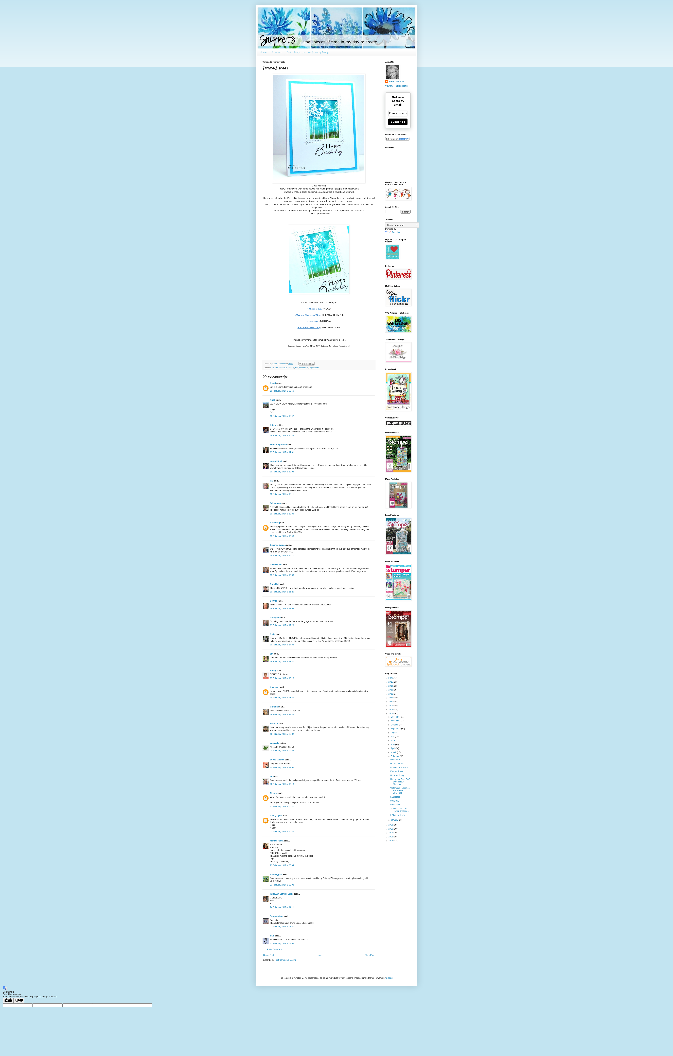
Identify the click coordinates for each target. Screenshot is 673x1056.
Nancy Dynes (276, 815)
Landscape (395, 797)
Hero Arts (274, 368)
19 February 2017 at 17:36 (282, 645)
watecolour (303, 368)
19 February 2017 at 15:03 (282, 575)
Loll (272, 776)
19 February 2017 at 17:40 (282, 661)
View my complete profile (396, 86)
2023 (391, 690)
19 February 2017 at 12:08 (282, 472)
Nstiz (272, 634)
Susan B (274, 723)
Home (263, 52)
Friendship (395, 804)
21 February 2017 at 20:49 (282, 832)
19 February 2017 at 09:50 (282, 391)
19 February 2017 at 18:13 (282, 678)
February (395, 756)
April (393, 748)
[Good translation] (8, 1000)
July (393, 736)
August (394, 733)
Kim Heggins (276, 874)
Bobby (273, 670)
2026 (391, 678)
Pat (271, 481)
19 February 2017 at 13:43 (282, 536)
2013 (391, 837)
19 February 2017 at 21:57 (282, 698)
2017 (391, 713)
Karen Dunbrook (396, 81)
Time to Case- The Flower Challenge (399, 810)
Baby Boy (394, 801)
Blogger (389, 978)
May (393, 744)
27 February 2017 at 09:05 (282, 943)
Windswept (395, 759)
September (396, 728)
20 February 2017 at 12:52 (282, 767)
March (394, 752)
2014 (391, 833)
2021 (391, 698)
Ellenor (273, 793)
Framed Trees (396, 771)
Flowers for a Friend (399, 767)
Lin (271, 654)
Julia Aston (275, 503)
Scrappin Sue (276, 916)
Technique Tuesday (286, 368)
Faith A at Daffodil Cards (281, 894)
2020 (391, 701)
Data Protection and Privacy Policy (308, 52)
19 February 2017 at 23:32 (282, 734)
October (395, 725)
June (393, 740)
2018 (391, 709)
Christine (274, 707)
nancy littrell (276, 461)
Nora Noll (274, 584)
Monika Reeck (277, 841)
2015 (391, 829)
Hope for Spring (397, 775)
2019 (391, 705)
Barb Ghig (275, 523)
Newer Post (268, 955)
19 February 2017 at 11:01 (282, 452)
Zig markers (314, 368)
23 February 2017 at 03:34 (282, 865)
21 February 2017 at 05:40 (282, 806)
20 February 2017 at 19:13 (282, 784)
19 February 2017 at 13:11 (282, 494)
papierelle (274, 743)
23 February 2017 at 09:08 (282, 885)
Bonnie (273, 601)
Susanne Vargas (278, 545)
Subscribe (398, 121)
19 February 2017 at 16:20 (282, 592)
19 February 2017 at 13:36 (282, 514)
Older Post (369, 955)
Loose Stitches (277, 760)
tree (296, 368)
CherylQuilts (276, 565)
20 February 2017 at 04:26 (282, 751)
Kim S (273, 383)
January (395, 820)
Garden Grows (396, 763)
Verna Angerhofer (278, 445)
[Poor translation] (19, 1000)
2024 (391, 686)
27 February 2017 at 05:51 (282, 927)
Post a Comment (274, 949)
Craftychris (275, 618)
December (396, 717)
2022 (391, 694)
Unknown (274, 687)
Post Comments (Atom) (285, 960)
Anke (272, 400)
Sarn (272, 936)
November (396, 721)
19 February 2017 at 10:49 (282, 435)
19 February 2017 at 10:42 (282, 416)
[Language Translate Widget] (402, 225)
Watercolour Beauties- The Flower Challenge (400, 790)
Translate (392, 232)
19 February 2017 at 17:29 (282, 625)
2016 (391, 825)
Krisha (273, 425)
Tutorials (277, 52)
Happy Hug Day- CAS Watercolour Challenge (400, 781)
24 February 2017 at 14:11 (282, 907)
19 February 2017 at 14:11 (282, 555)
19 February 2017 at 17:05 (282, 608)
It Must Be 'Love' (397, 815)
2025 (391, 682)
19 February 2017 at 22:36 (282, 714)
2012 (391, 840)
